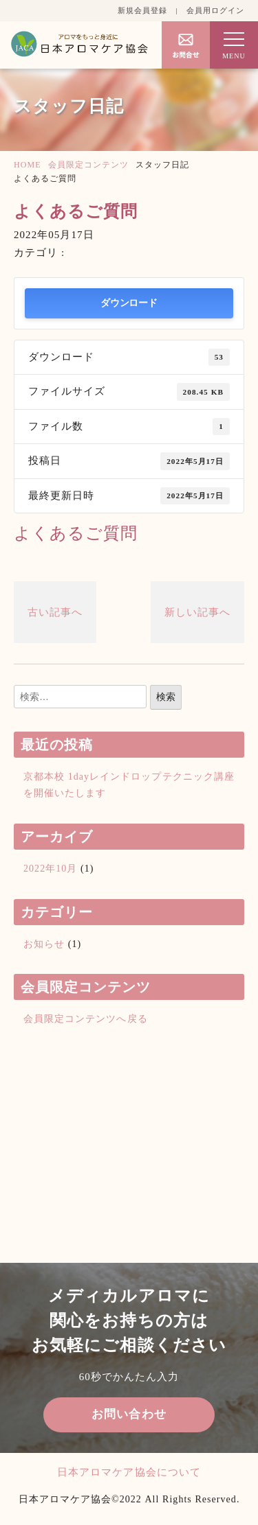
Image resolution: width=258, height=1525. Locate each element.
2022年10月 (50, 868)
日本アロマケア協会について (129, 1472)
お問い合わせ (129, 1414)
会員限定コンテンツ (88, 165)
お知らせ (44, 944)
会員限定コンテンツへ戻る (85, 1019)
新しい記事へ (197, 612)
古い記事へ (55, 612)
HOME (27, 165)
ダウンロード (128, 303)
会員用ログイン (215, 10)
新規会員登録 (142, 10)
